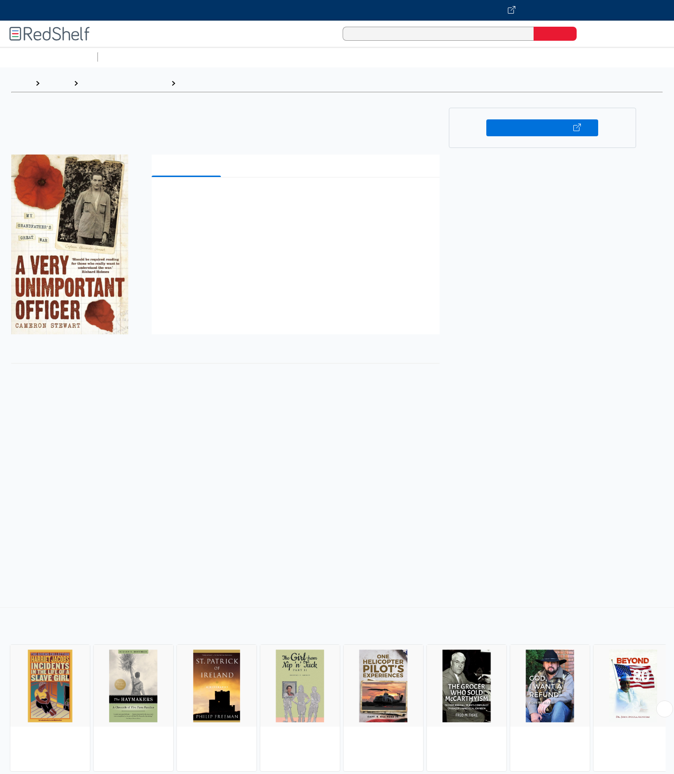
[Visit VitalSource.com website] (337, 10)
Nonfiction (567, 56)
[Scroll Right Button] (664, 708)
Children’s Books (621, 56)
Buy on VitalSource (542, 127)
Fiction (529, 56)
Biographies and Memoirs (124, 83)
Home (21, 83)
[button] (297, 198)
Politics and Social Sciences (461, 56)
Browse (56, 83)
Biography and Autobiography (232, 83)
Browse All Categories (48, 56)
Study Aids (126, 56)
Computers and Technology (267, 56)
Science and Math (183, 56)
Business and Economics (363, 56)
